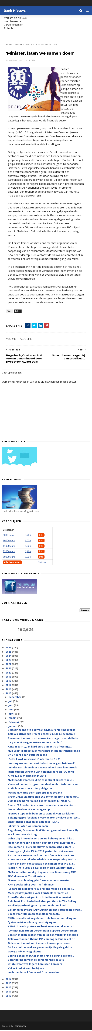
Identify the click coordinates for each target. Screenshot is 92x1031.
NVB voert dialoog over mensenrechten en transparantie (44, 751)
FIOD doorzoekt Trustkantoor (26, 877)
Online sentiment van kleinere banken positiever (39, 944)
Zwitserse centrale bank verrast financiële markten (41, 856)
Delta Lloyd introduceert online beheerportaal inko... (41, 839)
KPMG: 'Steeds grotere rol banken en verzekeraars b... (42, 927)
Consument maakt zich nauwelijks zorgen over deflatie (43, 739)
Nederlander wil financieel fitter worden (33, 973)
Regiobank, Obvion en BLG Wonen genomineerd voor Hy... (44, 831)
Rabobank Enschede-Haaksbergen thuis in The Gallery (42, 902)
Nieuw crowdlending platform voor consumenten (39, 881)
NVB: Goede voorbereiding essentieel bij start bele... (41, 780)
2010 (9, 996)
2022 (9, 665)
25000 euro (9, 552)
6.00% (28, 541)
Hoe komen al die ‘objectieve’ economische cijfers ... (41, 847)
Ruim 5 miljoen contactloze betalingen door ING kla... (41, 864)
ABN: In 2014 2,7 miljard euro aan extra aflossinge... (40, 747)
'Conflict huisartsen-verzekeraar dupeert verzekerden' (42, 931)
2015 (9, 694)
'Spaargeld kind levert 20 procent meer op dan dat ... (41, 889)
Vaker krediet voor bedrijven (26, 969)
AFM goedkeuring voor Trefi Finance (31, 885)
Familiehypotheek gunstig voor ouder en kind (37, 906)
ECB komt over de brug (22, 835)
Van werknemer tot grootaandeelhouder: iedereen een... (44, 785)
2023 (9, 660)
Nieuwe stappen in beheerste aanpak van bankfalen (41, 814)
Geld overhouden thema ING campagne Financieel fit (41, 939)
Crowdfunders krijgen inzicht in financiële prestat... (40, 898)
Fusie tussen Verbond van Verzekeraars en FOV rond (41, 772)
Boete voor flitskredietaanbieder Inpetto (34, 914)
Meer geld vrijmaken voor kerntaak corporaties (38, 893)
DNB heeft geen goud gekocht (27, 755)
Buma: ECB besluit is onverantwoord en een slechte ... (42, 806)
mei (11, 710)
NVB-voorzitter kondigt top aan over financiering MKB (42, 872)
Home (9, 45)
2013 (9, 984)
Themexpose (19, 1026)
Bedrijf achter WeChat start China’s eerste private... (41, 956)
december (15, 697)
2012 (9, 988)
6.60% (28, 546)
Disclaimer (42, 563)
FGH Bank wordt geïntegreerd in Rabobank (35, 793)
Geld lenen (8, 530)
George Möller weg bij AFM (25, 952)
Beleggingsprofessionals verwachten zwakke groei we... (44, 818)
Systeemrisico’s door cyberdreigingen (32, 923)
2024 (9, 656)
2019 (9, 677)
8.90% (28, 535)
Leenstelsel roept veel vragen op (29, 810)
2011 (9, 992)
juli (11, 702)
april (12, 714)
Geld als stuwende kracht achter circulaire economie (41, 734)
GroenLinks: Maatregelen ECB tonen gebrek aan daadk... (43, 797)
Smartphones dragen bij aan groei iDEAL (33, 822)
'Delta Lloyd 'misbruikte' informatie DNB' (34, 760)
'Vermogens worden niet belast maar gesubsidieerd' (41, 764)
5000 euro (8, 535)
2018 (9, 681)
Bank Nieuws (15, 11)
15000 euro (9, 546)
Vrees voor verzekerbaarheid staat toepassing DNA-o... (43, 860)
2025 (9, 652)
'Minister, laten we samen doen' (28, 827)
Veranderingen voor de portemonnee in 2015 (36, 960)
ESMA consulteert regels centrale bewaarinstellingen (42, 918)
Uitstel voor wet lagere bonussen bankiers (35, 964)
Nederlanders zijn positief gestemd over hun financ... (42, 843)
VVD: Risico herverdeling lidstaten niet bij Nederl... (39, 801)
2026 (9, 648)
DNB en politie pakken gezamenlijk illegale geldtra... (41, 948)
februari (14, 722)
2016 (9, 690)
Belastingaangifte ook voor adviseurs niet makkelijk (41, 730)
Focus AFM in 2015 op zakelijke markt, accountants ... (41, 868)
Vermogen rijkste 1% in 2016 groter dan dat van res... (41, 851)
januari (13, 727)
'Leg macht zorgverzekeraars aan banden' (35, 743)
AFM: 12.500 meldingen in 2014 (27, 776)
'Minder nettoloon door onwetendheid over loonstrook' (43, 768)
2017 (9, 686)
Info (41, 535)
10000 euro (9, 541)
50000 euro (9, 557)
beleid (18, 45)
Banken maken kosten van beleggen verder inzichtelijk (43, 935)
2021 (9, 669)
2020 (9, 673)
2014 (9, 979)
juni (11, 706)
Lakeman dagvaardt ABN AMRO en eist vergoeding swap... (45, 910)
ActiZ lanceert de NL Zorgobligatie (30, 789)
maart (13, 718)
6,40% (28, 552)
